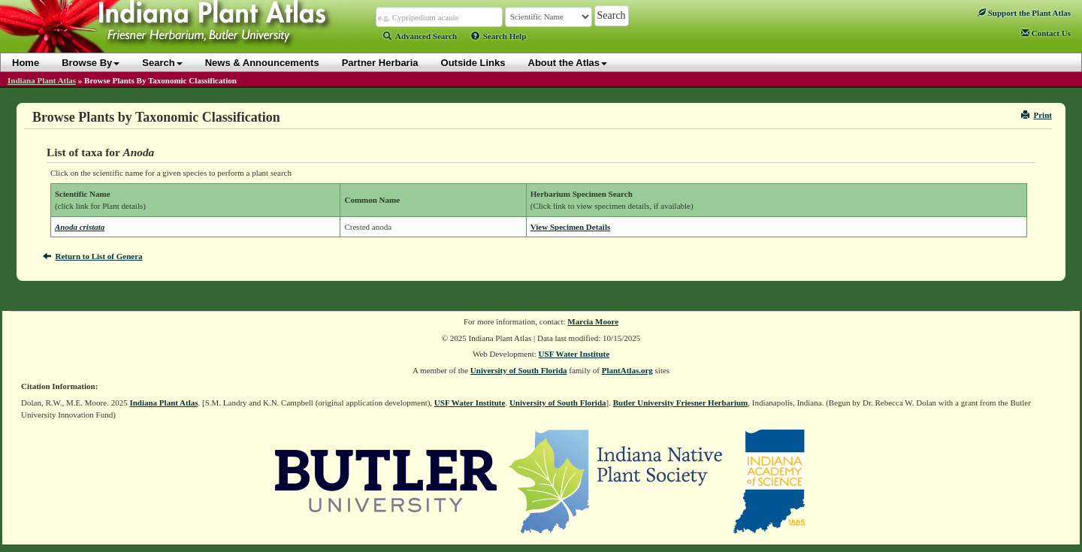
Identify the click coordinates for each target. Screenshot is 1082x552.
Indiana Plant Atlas (42, 80)
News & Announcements (262, 62)
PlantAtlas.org (627, 370)
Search (162, 62)
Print (1036, 114)
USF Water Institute (574, 353)
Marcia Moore (592, 321)
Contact (1046, 33)
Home (25, 62)
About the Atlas (568, 62)
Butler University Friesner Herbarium (680, 402)
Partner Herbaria (380, 62)
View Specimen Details (570, 226)
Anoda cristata (79, 226)
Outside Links (473, 62)
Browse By (90, 62)
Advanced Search (420, 36)
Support (1024, 12)
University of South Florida (518, 370)
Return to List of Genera (93, 256)
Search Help (499, 36)
